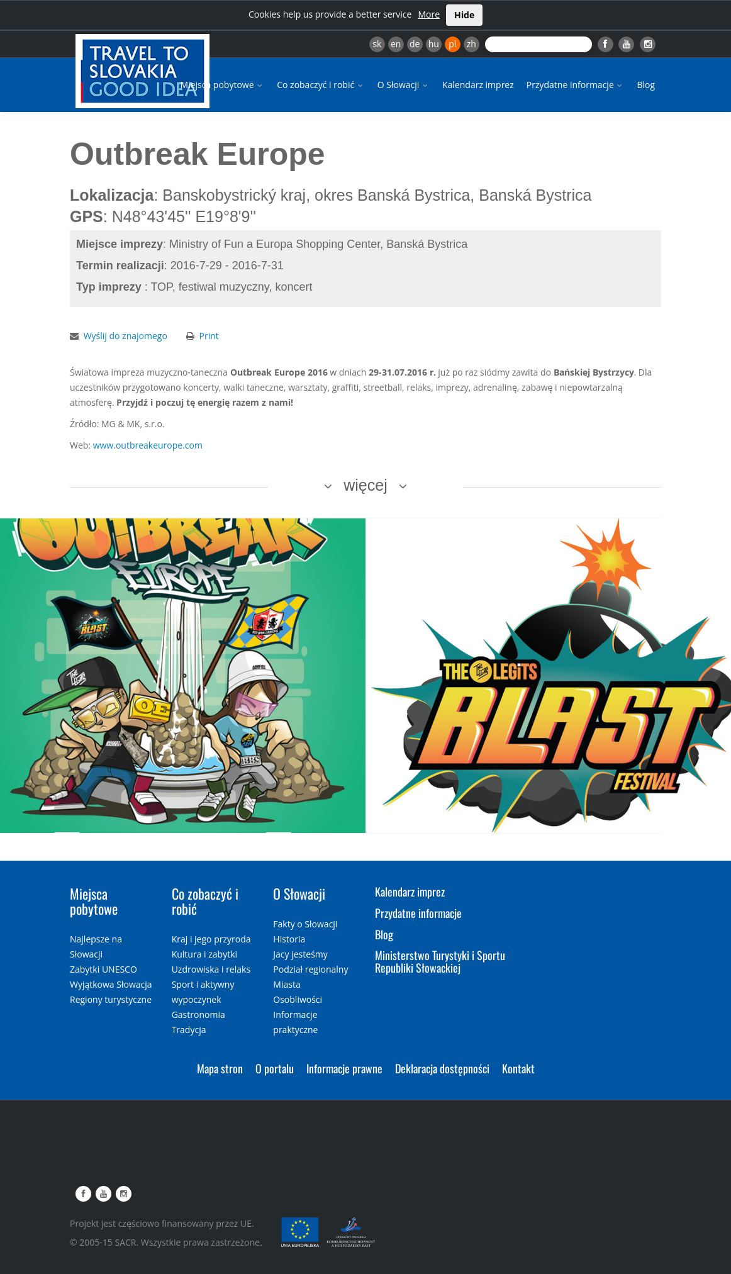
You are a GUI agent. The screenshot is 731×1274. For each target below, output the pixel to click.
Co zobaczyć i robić (321, 85)
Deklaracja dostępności (442, 1068)
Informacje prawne (344, 1068)
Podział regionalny (310, 969)
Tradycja (189, 1030)
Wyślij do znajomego (125, 336)
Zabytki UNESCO (103, 969)
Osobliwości (297, 999)
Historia (289, 939)
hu (433, 44)
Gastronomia (198, 1014)
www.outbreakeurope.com (148, 445)
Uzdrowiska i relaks (211, 969)
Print (209, 336)
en (396, 44)
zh (471, 44)
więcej (365, 485)
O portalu (274, 1068)
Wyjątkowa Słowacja (111, 984)
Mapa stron (220, 1068)
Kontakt (518, 1068)
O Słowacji (403, 85)
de (415, 44)
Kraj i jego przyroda (211, 939)
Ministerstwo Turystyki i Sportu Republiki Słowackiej (440, 961)
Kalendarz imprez (478, 85)
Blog (646, 85)
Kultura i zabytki (204, 954)
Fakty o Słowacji (305, 924)
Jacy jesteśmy (300, 954)
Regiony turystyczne (111, 999)
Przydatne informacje (576, 85)
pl (452, 44)
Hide (464, 15)
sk (376, 44)
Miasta (286, 984)
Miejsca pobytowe (223, 85)
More (429, 14)
